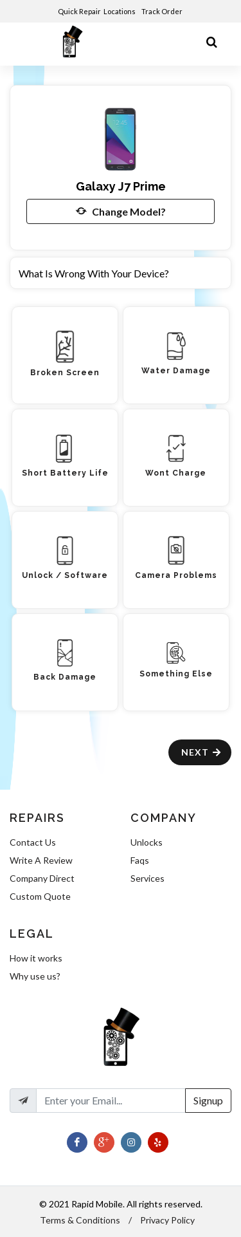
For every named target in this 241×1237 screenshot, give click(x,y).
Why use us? (35, 976)
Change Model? (121, 211)
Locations (120, 11)
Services (147, 878)
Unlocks (146, 842)
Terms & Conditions (80, 1219)
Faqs (139, 860)
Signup (208, 1100)
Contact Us (33, 842)
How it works (36, 958)
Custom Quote (40, 896)
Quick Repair (79, 11)
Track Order (162, 11)
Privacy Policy (167, 1219)
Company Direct (42, 878)
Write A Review (41, 860)
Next (201, 752)
